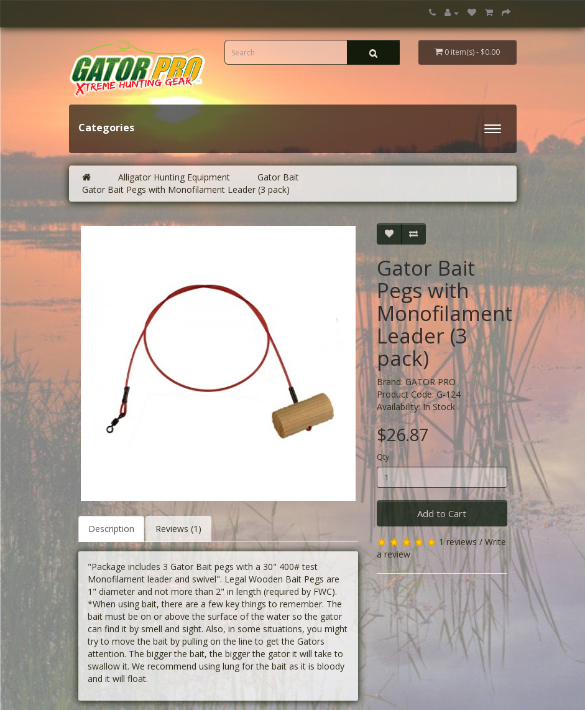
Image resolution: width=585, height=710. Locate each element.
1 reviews (458, 542)
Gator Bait (278, 177)
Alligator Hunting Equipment (174, 177)
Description (111, 529)
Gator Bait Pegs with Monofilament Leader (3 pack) (186, 189)
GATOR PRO (430, 382)
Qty (383, 457)
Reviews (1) (178, 529)
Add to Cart (441, 513)
